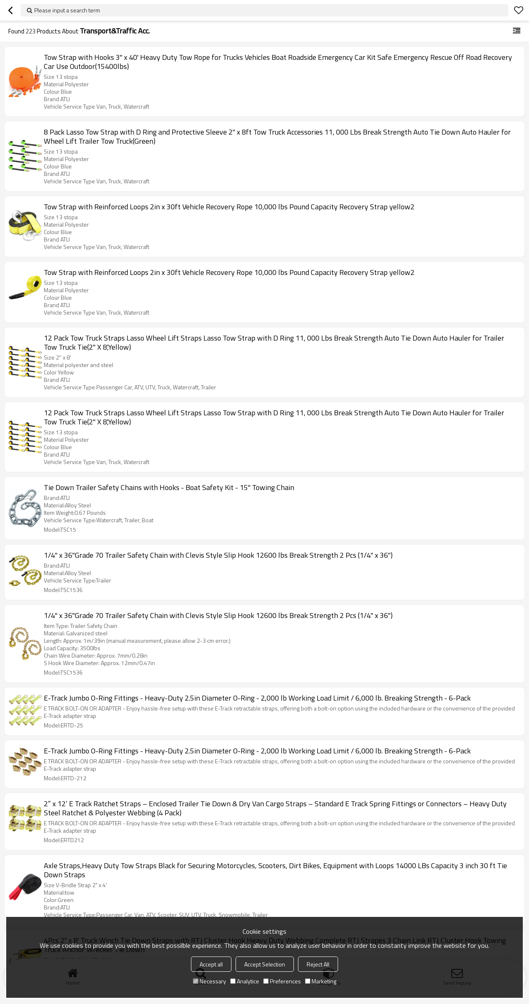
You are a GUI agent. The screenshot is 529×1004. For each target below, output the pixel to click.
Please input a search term (67, 10)
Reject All (318, 964)
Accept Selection (264, 964)
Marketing (320, 981)
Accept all (211, 964)
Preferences (282, 981)
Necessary (209, 981)
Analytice (244, 981)
